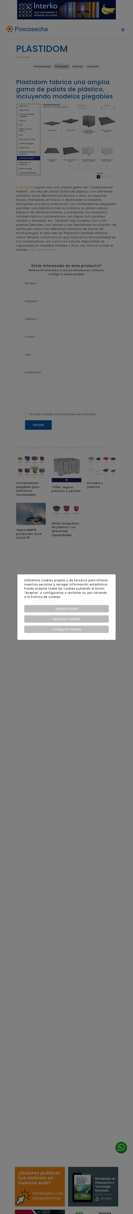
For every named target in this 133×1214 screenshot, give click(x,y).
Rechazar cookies (66, 619)
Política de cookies (45, 597)
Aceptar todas (66, 608)
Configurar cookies (66, 629)
